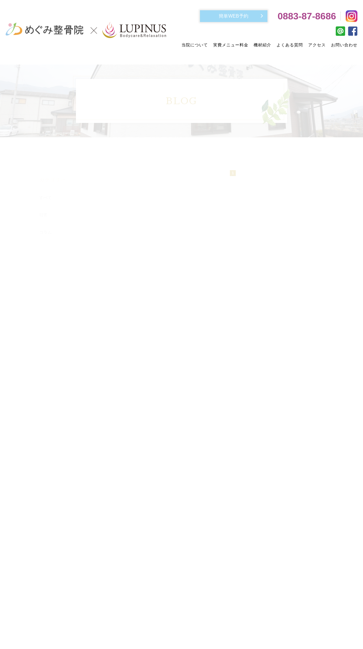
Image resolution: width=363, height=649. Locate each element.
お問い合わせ (344, 45)
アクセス (317, 45)
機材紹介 (262, 45)
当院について (195, 45)
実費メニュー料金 (230, 45)
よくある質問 (290, 45)
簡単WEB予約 (233, 15)
